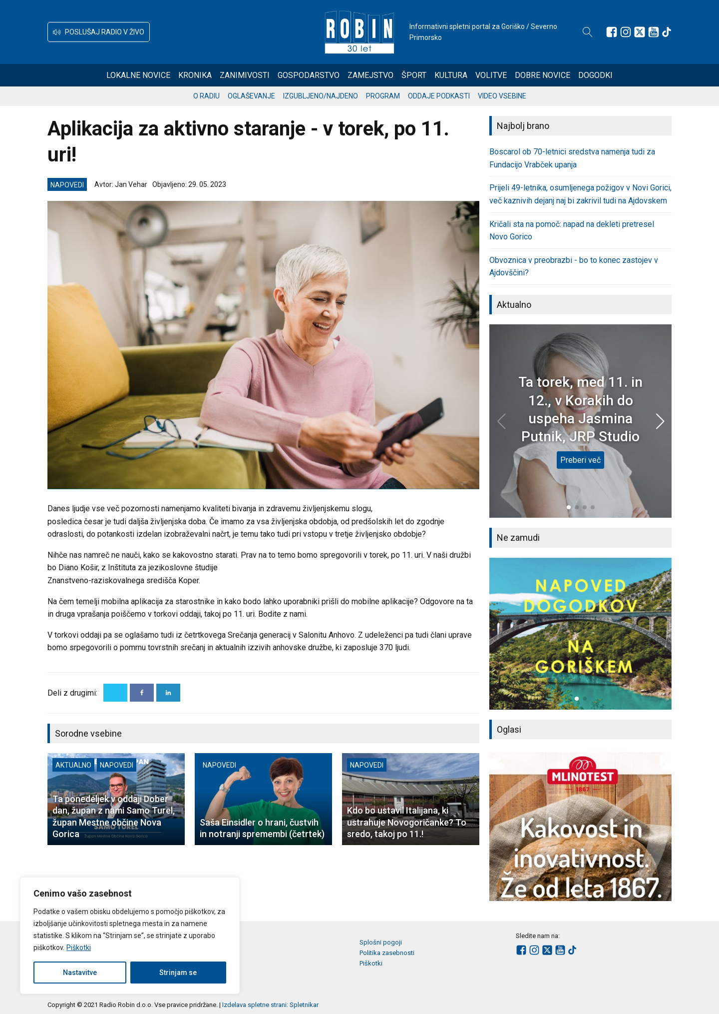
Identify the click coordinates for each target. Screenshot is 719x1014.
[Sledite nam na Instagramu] (626, 32)
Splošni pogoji (381, 942)
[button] (98, 32)
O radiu (206, 96)
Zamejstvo (370, 75)
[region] (130, 935)
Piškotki (78, 948)
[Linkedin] (168, 693)
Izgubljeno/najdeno (320, 96)
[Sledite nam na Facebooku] (612, 32)
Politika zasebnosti (387, 953)
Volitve (491, 75)
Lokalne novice (138, 75)
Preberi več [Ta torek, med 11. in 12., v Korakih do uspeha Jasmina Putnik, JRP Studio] (580, 460)
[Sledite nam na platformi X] (640, 32)
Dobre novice (542, 75)
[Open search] (588, 31)
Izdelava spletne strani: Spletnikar (270, 1005)
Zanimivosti (245, 75)
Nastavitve (80, 973)
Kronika (195, 75)
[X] (115, 693)
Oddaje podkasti (439, 96)
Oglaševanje (251, 96)
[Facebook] (142, 693)
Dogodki (595, 75)
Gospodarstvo (309, 75)
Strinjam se (178, 973)
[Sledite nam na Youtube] (654, 32)
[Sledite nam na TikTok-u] (667, 32)
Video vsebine (502, 96)
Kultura (450, 75)
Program (383, 96)
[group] (580, 634)
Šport (413, 75)
